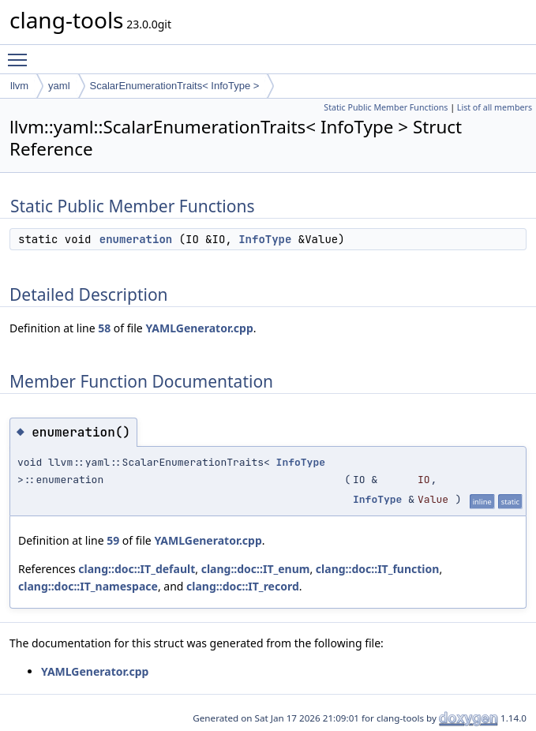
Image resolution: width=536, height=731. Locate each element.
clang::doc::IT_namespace (88, 586)
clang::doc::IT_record (242, 586)
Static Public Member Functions (386, 107)
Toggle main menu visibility (21, 53)
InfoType (264, 239)
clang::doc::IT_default (136, 568)
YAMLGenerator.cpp (199, 328)
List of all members (494, 107)
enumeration (135, 239)
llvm (19, 86)
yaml (58, 86)
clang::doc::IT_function (378, 568)
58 (104, 328)
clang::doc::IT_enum (255, 568)
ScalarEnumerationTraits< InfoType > (175, 86)
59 (113, 540)
